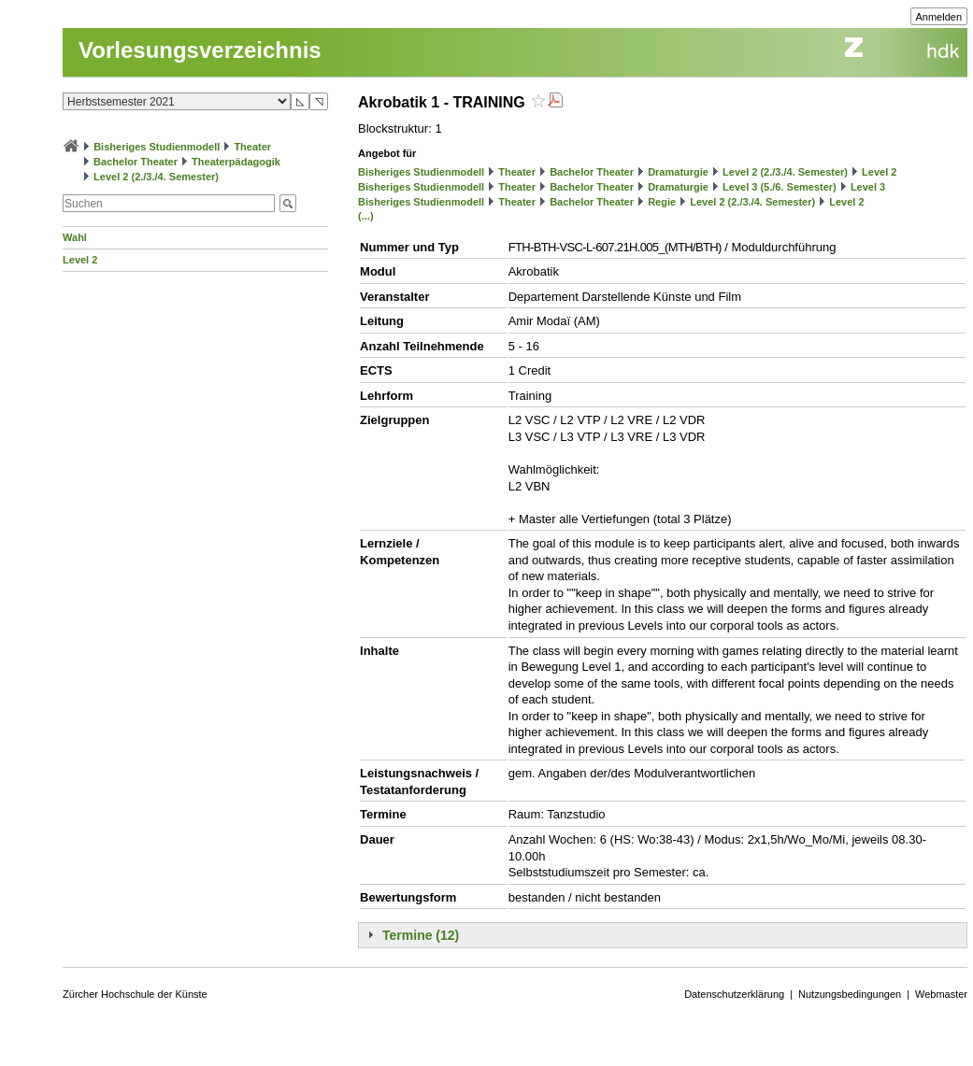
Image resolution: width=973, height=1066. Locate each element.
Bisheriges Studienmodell (156, 146)
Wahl (75, 237)
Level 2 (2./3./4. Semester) (156, 176)
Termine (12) (420, 935)
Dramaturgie (678, 172)
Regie (662, 201)
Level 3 (868, 186)
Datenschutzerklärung (734, 994)
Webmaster (941, 994)
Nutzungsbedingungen (849, 994)
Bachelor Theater (135, 161)
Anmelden (939, 16)
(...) (366, 215)
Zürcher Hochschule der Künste (135, 994)
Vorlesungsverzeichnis (200, 50)
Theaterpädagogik (236, 161)
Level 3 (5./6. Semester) (780, 186)
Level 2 (80, 259)
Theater (252, 146)
